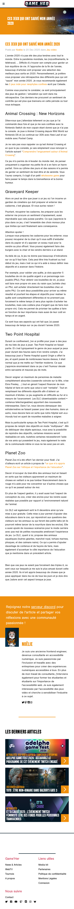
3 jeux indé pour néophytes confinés (28, 84)
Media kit (43, 864)
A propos (10, 878)
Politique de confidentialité (52, 874)
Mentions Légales (47, 878)
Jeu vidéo (51, 49)
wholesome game (50, 175)
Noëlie (19, 49)
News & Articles (13, 864)
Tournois (9, 874)
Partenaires (44, 869)
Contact (9, 897)
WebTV (9, 869)
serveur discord (43, 607)
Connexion (43, 883)
